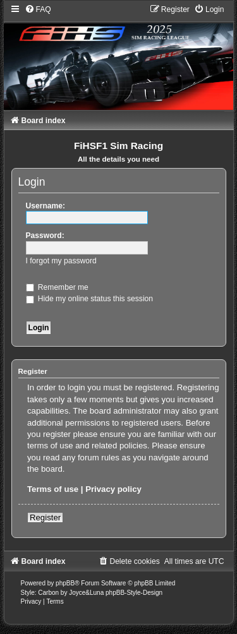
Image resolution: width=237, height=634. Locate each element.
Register (45, 517)
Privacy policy (113, 489)
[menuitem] (38, 9)
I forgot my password (61, 260)
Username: (46, 205)
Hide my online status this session (90, 298)
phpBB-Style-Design (134, 592)
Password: (45, 235)
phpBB (65, 583)
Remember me (57, 287)
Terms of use (52, 489)
